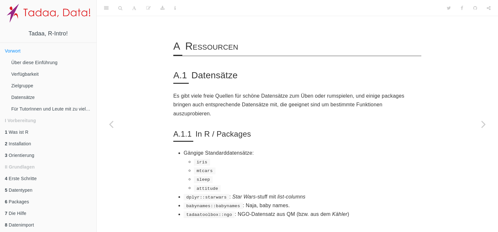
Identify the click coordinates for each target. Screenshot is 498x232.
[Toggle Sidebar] (106, 8)
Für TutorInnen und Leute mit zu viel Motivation (53, 108)
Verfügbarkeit (25, 74)
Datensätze (23, 97)
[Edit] (148, 8)
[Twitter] (449, 8)
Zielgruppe (22, 85)
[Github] (475, 8)
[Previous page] (111, 124)
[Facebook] (462, 8)
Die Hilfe (15, 213)
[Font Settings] (134, 8)
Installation (18, 143)
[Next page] (483, 124)
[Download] (162, 8)
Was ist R (16, 132)
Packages (17, 201)
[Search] (120, 8)
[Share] (488, 8)
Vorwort (13, 50)
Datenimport (19, 224)
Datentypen (19, 190)
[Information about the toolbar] (175, 8)
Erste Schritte (21, 178)
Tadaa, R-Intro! (48, 33)
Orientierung (19, 155)
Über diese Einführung (34, 62)
